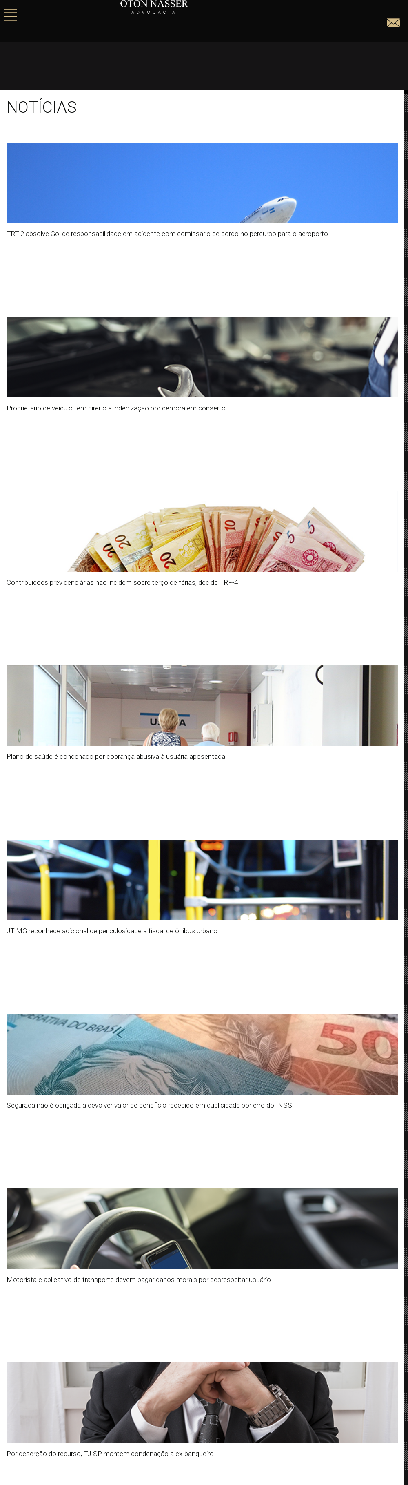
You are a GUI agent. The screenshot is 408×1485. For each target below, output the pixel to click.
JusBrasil (207, 1432)
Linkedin (207, 1419)
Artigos (16, 1127)
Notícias (18, 1146)
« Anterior (27, 1015)
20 (134, 1015)
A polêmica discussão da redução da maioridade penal (83, 1307)
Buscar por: (22, 1062)
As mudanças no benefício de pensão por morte (74, 1234)
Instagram (207, 1407)
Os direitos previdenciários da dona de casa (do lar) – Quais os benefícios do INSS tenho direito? (141, 1252)
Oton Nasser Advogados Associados (58, 1189)
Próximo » (165, 1015)
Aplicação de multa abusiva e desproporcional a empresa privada (97, 1289)
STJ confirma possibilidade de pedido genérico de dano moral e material (107, 1270)
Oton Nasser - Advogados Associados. (198, 7)
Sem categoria (27, 1164)
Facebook (207, 1395)
